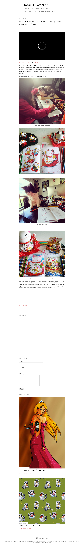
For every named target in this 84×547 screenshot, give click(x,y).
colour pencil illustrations (28, 307)
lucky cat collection (57, 307)
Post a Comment (27, 473)
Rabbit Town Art (37, 5)
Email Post (25, 305)
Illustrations (50, 11)
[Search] (64, 4)
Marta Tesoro (39, 62)
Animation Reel (39, 11)
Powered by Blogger (42, 538)
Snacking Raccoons (29, 525)
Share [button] (20, 305)
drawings (36, 307)
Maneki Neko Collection (25, 62)
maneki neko (22, 310)
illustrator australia (43, 307)
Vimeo (46, 62)
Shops (31, 11)
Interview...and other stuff (33, 470)
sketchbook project (44, 310)
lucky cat (50, 307)
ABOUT (26, 11)
